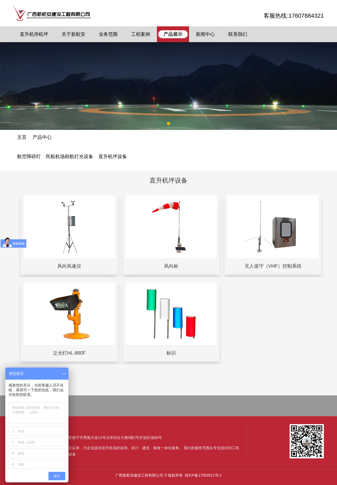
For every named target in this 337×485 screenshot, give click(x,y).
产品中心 (42, 137)
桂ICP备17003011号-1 (203, 475)
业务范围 (108, 34)
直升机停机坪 (34, 34)
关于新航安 (73, 34)
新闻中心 (205, 34)
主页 (22, 137)
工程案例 (140, 34)
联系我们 (237, 34)
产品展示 (172, 34)
